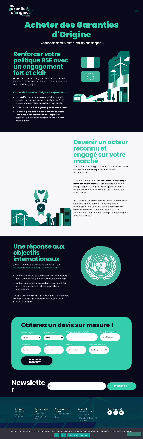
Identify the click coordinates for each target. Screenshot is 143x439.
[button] (136, 11)
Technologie (27, 332)
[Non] (134, 434)
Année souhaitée (97, 344)
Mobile (69, 344)
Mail (46, 344)
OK (57, 435)
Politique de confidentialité (79, 435)
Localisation (49, 332)
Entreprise (26, 344)
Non (63, 435)
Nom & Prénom (107, 332)
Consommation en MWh (77, 332)
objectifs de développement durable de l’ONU (35, 267)
